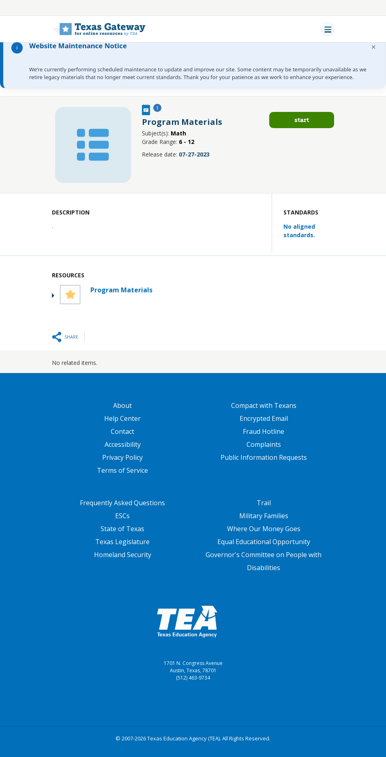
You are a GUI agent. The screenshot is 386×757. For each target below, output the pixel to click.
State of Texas (122, 528)
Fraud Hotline (263, 431)
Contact (122, 431)
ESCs (122, 515)
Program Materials (121, 289)
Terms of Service (122, 470)
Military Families (263, 515)
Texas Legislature (122, 541)
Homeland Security (122, 554)
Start (301, 120)
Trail (264, 502)
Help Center (122, 418)
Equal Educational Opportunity (263, 541)
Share (71, 337)
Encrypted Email (264, 418)
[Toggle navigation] (328, 29)
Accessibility (123, 444)
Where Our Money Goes (263, 528)
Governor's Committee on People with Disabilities (264, 561)
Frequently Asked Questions (122, 502)
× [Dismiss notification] (373, 46)
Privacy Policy (122, 457)
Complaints (264, 444)
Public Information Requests (264, 457)
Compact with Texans (263, 405)
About (122, 405)
